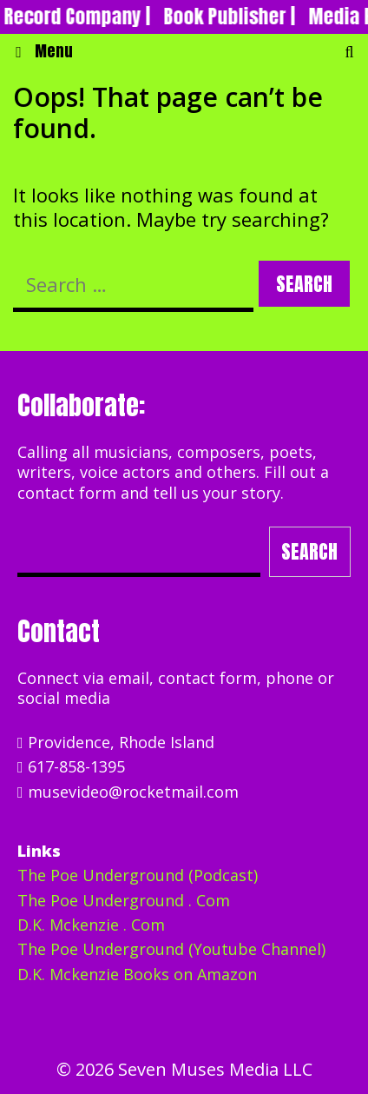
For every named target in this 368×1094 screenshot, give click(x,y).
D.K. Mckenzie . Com (91, 924)
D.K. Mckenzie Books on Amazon (137, 974)
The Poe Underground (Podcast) (137, 875)
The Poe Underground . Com (123, 900)
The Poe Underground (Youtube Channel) (171, 948)
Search (309, 551)
